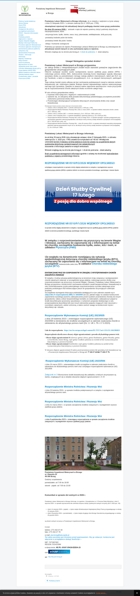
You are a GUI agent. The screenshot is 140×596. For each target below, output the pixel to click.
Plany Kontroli (23, 60)
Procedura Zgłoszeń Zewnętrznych (30, 47)
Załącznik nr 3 (51, 374)
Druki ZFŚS (22, 25)
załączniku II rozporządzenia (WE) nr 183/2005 (64, 295)
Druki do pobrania (24, 62)
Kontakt (21, 35)
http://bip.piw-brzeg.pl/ (55, 557)
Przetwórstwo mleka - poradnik (28, 76)
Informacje (22, 56)
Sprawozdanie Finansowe (27, 53)
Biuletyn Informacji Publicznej (28, 43)
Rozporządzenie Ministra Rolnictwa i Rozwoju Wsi (73, 386)
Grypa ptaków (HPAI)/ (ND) (27, 70)
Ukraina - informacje (25, 54)
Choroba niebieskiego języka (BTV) (30, 68)
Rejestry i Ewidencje (25, 58)
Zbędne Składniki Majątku (27, 41)
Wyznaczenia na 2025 (26, 64)
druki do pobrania (88, 52)
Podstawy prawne (24, 37)
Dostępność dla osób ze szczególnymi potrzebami (27, 30)
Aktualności (22, 27)
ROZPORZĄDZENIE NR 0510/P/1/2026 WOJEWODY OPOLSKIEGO (80, 223)
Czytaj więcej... (101, 593)
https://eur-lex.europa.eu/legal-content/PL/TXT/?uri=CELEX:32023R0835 (92, 330)
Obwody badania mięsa (26, 74)
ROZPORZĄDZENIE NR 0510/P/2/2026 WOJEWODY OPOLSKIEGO (80, 163)
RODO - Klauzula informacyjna (28, 33)
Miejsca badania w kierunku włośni (29, 72)
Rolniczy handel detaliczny (27, 21)
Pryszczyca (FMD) (24, 78)
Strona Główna (23, 23)
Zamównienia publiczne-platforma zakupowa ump (29, 50)
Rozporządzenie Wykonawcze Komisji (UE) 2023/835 (74, 315)
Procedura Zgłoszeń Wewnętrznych (30, 45)
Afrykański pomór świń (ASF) (28, 66)
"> (80, 539)
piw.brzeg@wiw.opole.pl (60, 535)
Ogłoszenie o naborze (25, 39)
